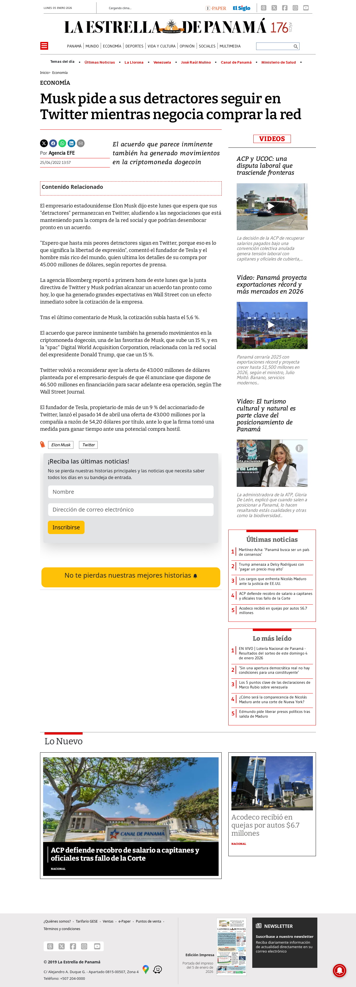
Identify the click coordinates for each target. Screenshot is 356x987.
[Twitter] (44, 143)
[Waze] (157, 968)
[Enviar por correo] (81, 143)
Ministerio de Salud (278, 62)
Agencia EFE (62, 153)
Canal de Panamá (236, 62)
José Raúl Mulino (196, 62)
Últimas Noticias (100, 62)
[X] (274, 7)
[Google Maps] (145, 968)
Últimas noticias (272, 539)
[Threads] (263, 7)
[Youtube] (306, 7)
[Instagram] (295, 7)
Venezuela (162, 62)
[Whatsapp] (62, 143)
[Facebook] (285, 7)
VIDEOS (272, 139)
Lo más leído (272, 638)
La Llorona (134, 62)
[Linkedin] (71, 143)
